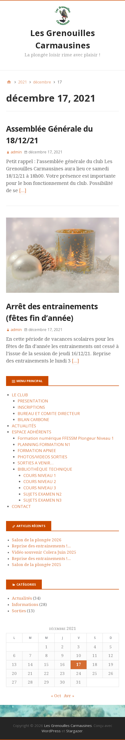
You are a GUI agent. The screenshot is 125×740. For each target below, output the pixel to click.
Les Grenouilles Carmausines (68, 725)
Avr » (69, 695)
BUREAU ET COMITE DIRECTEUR (49, 413)
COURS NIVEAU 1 (39, 475)
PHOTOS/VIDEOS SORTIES (42, 457)
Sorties (19, 610)
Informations (25, 604)
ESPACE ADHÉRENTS (31, 432)
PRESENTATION (33, 401)
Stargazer (74, 730)
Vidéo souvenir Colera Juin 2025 (44, 552)
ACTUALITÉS (24, 426)
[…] (22, 190)
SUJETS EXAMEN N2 (42, 494)
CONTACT (21, 506)
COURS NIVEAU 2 (39, 481)
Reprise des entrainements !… (41, 546)
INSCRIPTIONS (31, 407)
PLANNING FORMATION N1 (44, 444)
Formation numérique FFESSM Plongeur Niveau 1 (66, 438)
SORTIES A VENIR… (35, 463)
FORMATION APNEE (37, 450)
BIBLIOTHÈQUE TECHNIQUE (45, 469)
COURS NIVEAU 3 (39, 488)
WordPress (51, 730)
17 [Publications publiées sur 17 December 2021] (78, 664)
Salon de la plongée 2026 (36, 539)
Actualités (22, 598)
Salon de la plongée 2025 (36, 564)
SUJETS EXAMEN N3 (42, 500)
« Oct (56, 695)
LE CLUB (20, 395)
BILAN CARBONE (33, 419)
